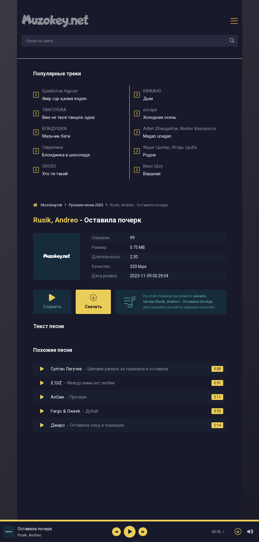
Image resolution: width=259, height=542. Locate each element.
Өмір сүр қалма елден (83, 94)
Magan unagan (184, 132)
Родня (184, 151)
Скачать (93, 301)
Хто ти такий (83, 169)
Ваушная (184, 169)
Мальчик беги (83, 132)
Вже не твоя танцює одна (83, 113)
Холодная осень (184, 113)
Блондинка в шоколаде (83, 151)
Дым (184, 94)
